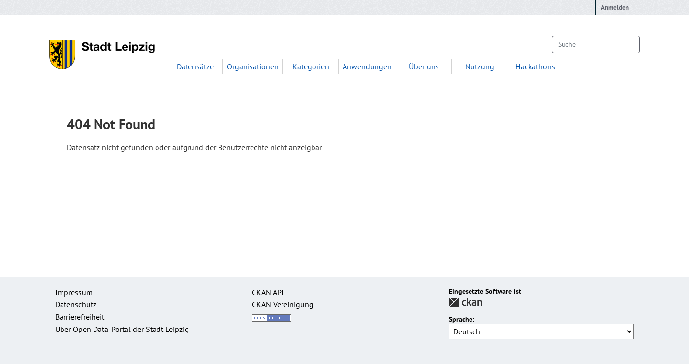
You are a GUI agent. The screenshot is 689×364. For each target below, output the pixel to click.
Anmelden (615, 7)
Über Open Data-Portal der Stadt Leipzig (122, 329)
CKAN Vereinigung (282, 304)
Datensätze (195, 66)
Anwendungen (367, 66)
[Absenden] (627, 44)
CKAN (465, 302)
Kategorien (310, 66)
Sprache (460, 319)
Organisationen (253, 66)
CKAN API (268, 292)
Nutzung (479, 66)
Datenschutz (75, 304)
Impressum (74, 292)
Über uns (424, 66)
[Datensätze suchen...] (596, 44)
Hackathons (535, 66)
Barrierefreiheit (79, 317)
